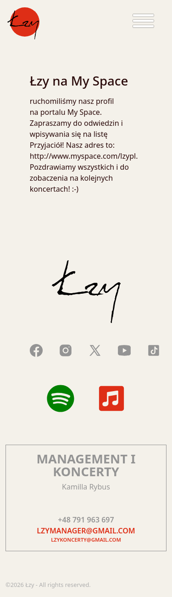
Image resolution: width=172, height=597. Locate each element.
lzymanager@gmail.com (86, 531)
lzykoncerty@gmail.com (86, 539)
